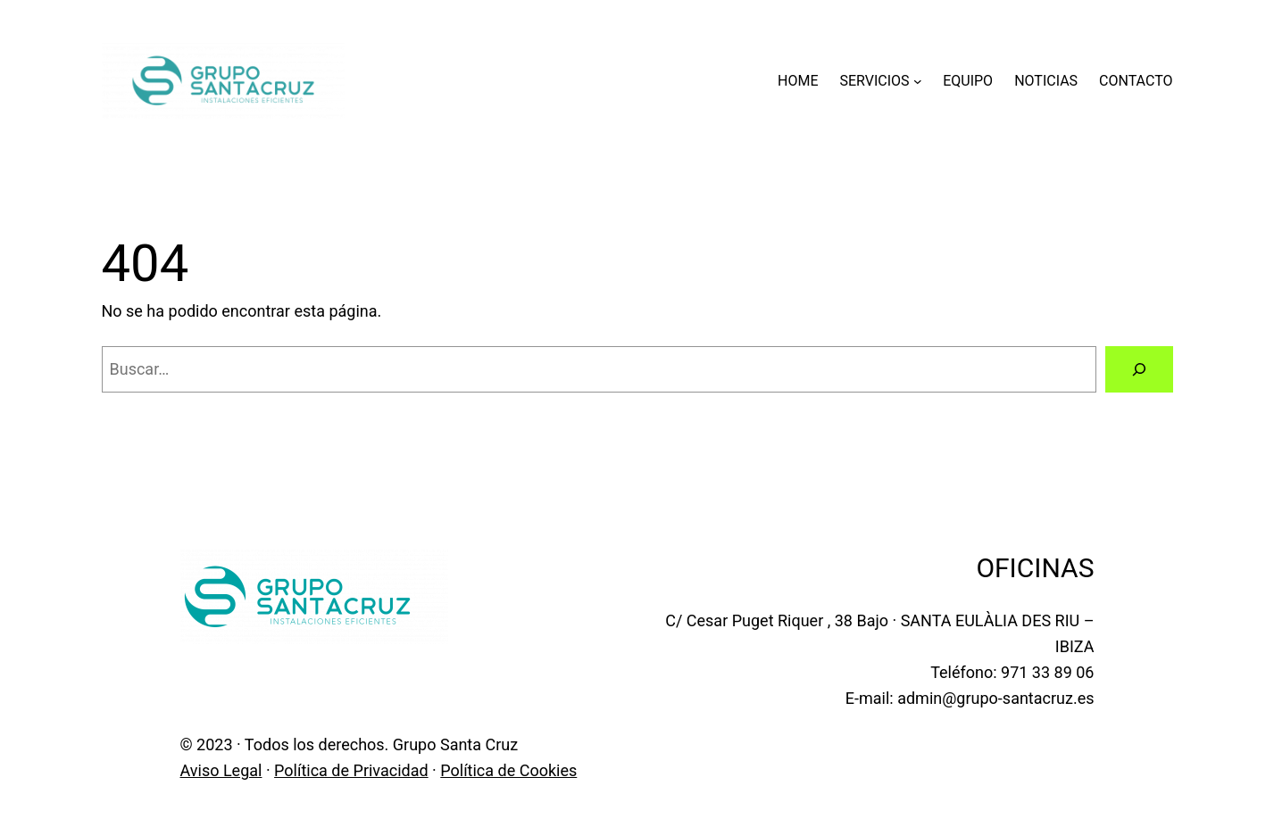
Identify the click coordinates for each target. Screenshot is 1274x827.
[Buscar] (1139, 369)
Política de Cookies (508, 770)
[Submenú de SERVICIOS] (917, 81)
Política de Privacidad (351, 770)
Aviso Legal (221, 770)
